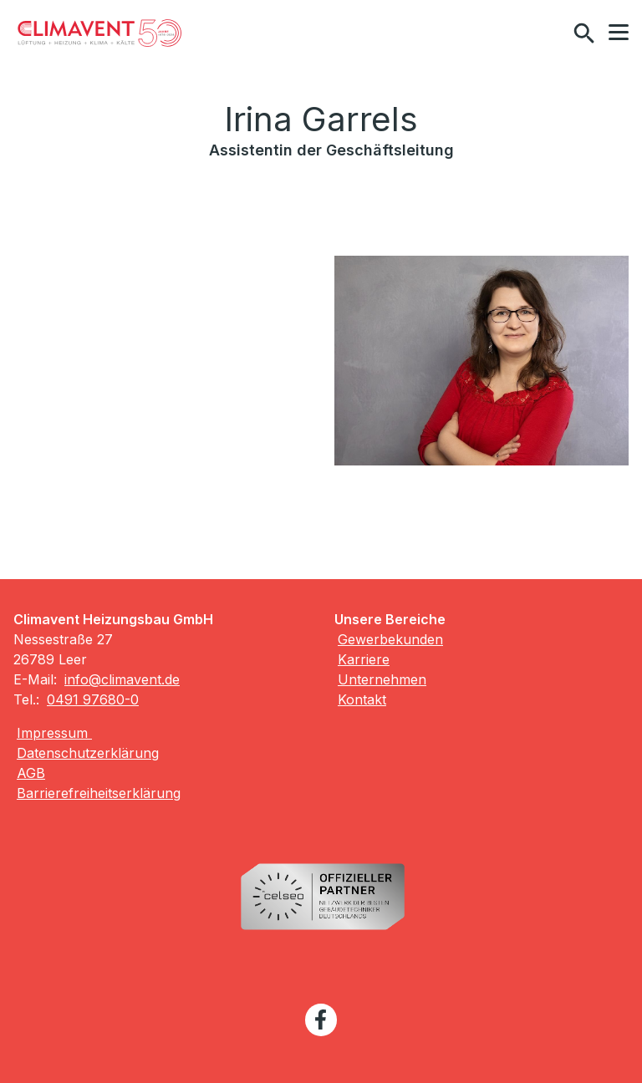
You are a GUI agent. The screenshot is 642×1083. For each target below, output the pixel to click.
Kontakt (362, 699)
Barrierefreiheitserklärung (99, 793)
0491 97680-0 (93, 699)
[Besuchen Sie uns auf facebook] (321, 1019)
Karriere (364, 659)
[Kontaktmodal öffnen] (548, 33)
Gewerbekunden (390, 639)
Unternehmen (382, 679)
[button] (618, 33)
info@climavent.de (122, 679)
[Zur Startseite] (99, 33)
